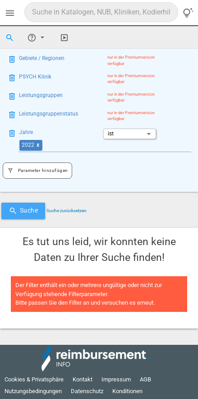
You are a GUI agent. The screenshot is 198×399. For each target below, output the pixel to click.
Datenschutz (87, 391)
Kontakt (82, 379)
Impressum (116, 379)
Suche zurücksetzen (66, 210)
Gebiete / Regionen (41, 58)
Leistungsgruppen (41, 95)
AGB (145, 379)
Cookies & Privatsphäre (34, 379)
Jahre (26, 132)
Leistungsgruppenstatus (48, 114)
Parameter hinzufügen (37, 170)
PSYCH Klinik (35, 77)
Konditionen (127, 391)
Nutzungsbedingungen (33, 391)
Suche (23, 210)
